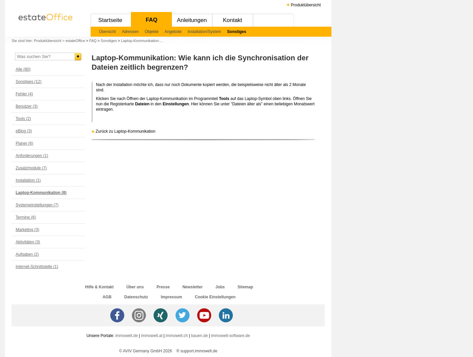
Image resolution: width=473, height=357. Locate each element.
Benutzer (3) (27, 106)
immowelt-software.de (230, 335)
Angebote (173, 31)
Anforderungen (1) (32, 155)
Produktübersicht (306, 5)
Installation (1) (28, 180)
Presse (163, 287)
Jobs (220, 287)
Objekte (151, 31)
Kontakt (232, 20)
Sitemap (245, 287)
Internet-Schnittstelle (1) (37, 266)
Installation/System (204, 31)
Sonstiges (236, 31)
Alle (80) (23, 69)
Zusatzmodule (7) (31, 168)
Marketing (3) (27, 229)
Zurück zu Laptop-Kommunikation (125, 131)
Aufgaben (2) (27, 254)
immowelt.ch (177, 335)
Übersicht (107, 31)
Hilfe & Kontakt (99, 287)
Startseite (110, 20)
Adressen (130, 31)
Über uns (135, 287)
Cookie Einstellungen (215, 297)
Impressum (171, 297)
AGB (107, 297)
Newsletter (193, 287)
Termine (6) (26, 217)
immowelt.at (152, 335)
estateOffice (75, 41)
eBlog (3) (24, 131)
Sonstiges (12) (28, 81)
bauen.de (199, 335)
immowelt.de (126, 335)
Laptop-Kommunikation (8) (41, 192)
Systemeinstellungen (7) (37, 205)
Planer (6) (24, 143)
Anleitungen (192, 20)
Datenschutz (136, 297)
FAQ (152, 20)
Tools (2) (23, 118)
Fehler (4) (24, 94)
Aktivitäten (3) (28, 242)
